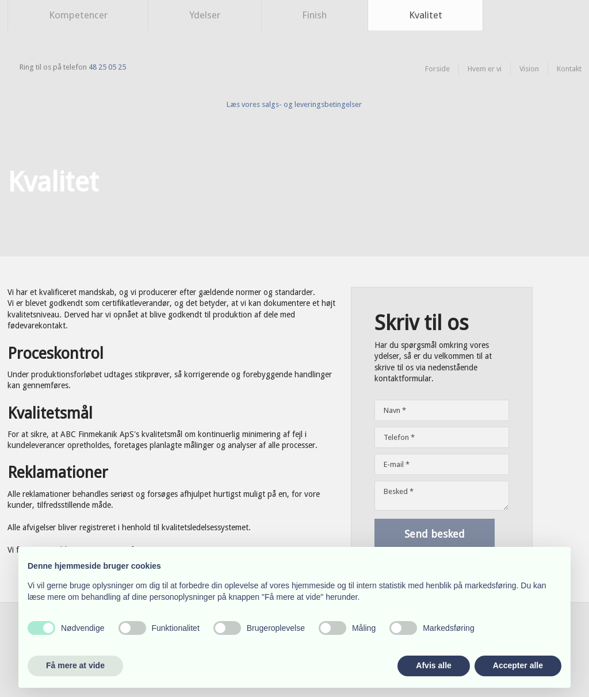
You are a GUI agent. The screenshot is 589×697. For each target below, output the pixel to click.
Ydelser (204, 15)
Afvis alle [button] (433, 665)
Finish (314, 15)
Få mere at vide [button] (75, 665)
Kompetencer (78, 15)
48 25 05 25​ (107, 67)
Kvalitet (425, 15)
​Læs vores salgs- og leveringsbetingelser (294, 104)
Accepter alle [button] (518, 665)
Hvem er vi (485, 68)
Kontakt (569, 68)
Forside (437, 68)
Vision (529, 68)
